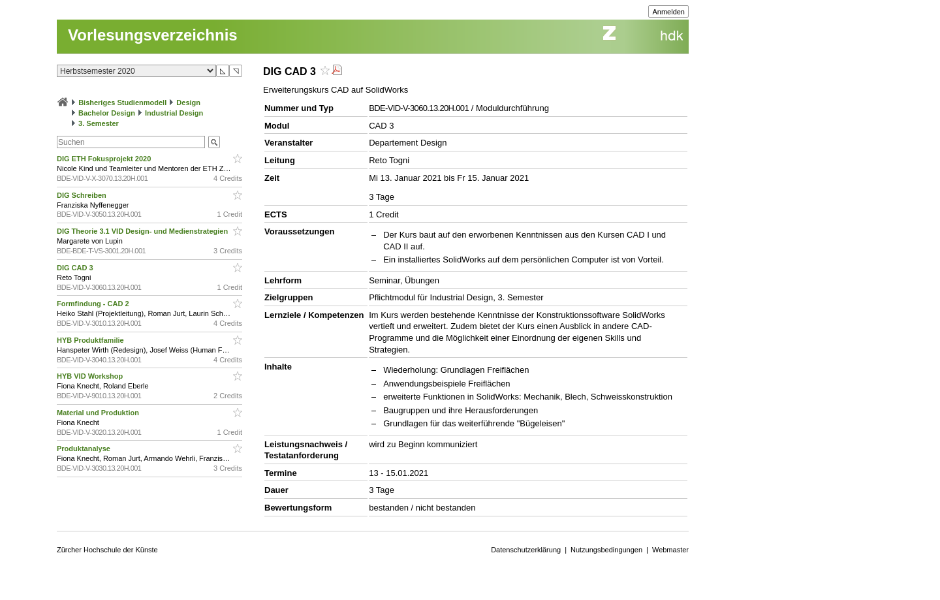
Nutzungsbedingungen (606, 550)
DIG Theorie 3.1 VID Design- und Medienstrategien (143, 231)
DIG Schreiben (82, 195)
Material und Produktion (99, 413)
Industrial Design (174, 113)
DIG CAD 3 (76, 268)
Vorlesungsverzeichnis (153, 35)
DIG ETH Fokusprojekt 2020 (105, 159)
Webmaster (670, 550)
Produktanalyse (84, 448)
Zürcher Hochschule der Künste (107, 550)
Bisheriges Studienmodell (122, 102)
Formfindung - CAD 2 (94, 304)
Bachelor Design (106, 113)
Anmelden (668, 12)
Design (188, 102)
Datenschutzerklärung (526, 550)
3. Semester (98, 123)
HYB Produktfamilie (91, 340)
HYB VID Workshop (91, 376)
